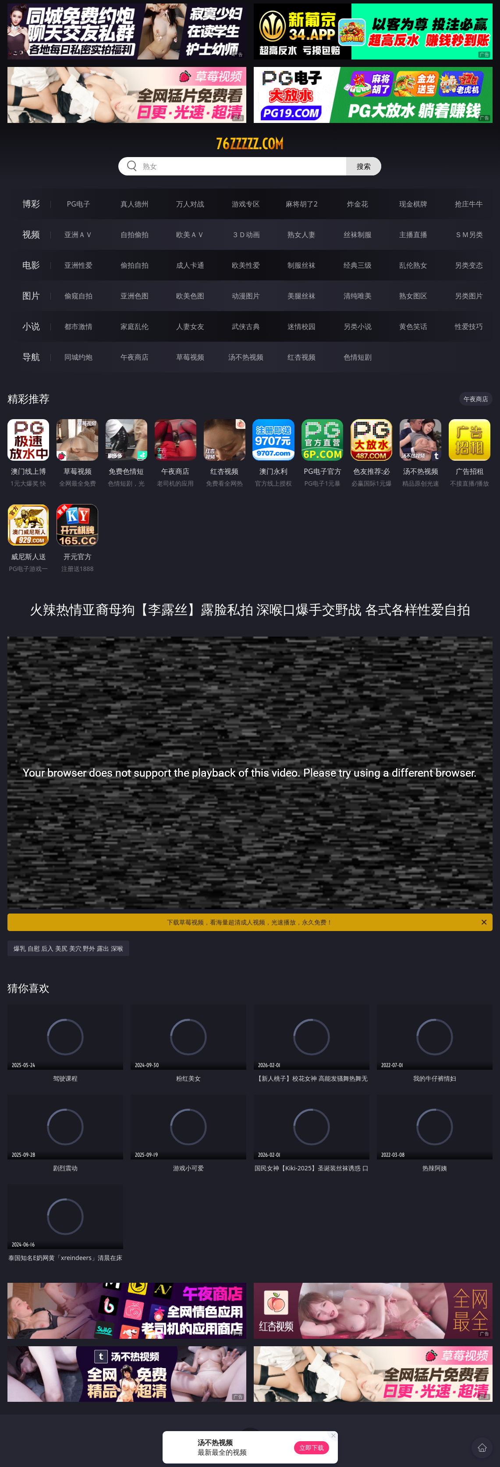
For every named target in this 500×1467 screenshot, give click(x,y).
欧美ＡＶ (190, 234)
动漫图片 (246, 296)
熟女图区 (413, 296)
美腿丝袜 (301, 296)
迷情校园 (301, 326)
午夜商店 (135, 357)
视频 (31, 234)
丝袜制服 (358, 234)
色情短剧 (358, 357)
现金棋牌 (413, 204)
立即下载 (311, 1447)
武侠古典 (246, 326)
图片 (31, 295)
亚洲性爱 (78, 265)
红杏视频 (301, 357)
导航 (31, 357)
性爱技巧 (469, 326)
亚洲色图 (135, 296)
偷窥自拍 (78, 296)
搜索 (364, 166)
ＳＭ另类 (469, 234)
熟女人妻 (301, 234)
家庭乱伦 (135, 326)
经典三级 (358, 265)
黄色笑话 (413, 326)
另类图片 (469, 296)
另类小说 (358, 326)
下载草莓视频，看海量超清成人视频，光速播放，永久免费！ (327, 922)
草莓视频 (190, 357)
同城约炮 (78, 357)
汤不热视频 (245, 357)
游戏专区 (246, 204)
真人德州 (135, 204)
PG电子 (78, 204)
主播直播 (413, 234)
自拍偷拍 (135, 234)
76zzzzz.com (250, 144)
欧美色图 (190, 296)
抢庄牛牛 (469, 204)
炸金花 (357, 204)
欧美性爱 (246, 265)
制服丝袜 (301, 265)
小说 (31, 326)
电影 (31, 265)
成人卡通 (190, 265)
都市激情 (78, 326)
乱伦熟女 (413, 265)
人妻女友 (190, 326)
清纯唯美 (358, 296)
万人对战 (190, 204)
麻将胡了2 (302, 204)
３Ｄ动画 (246, 234)
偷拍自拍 (135, 265)
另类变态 (469, 265)
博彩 (31, 204)
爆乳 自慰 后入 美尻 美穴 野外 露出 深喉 (68, 948)
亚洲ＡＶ (78, 234)
